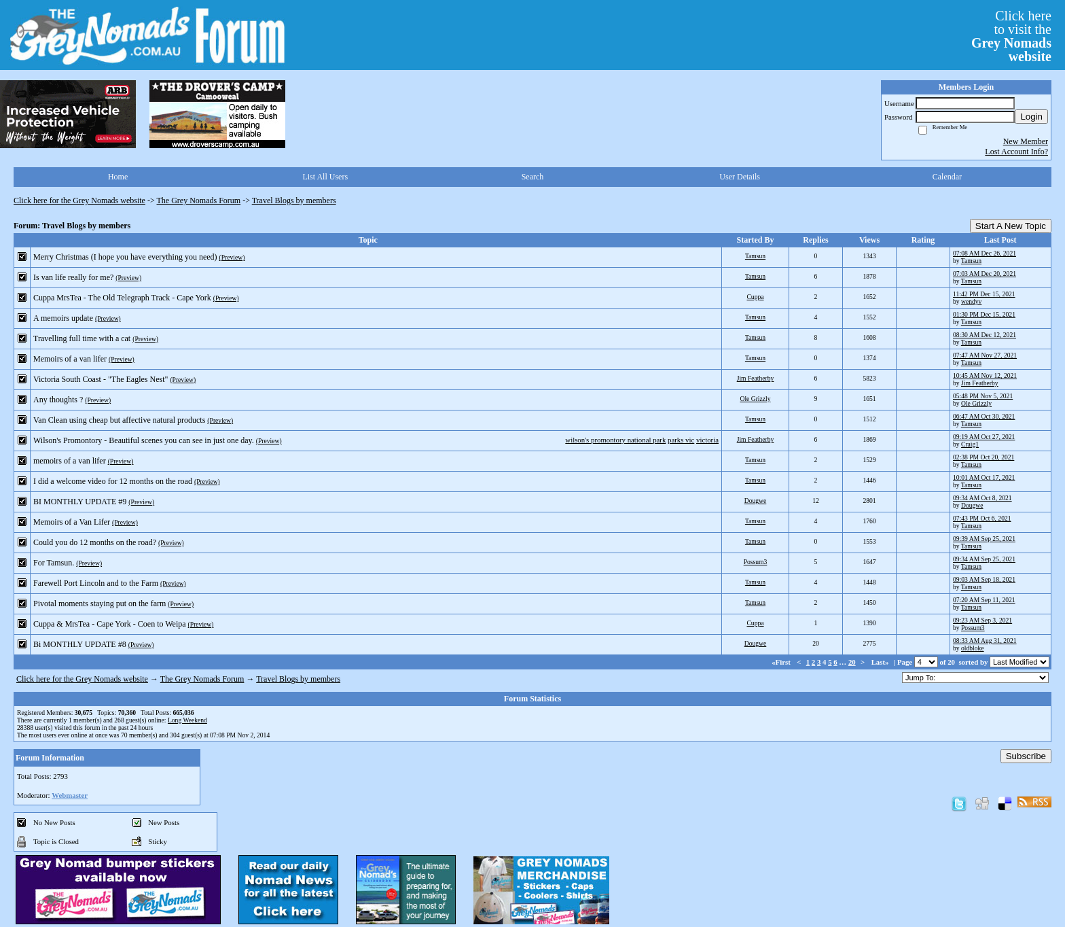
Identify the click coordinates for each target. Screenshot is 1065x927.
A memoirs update (63, 318)
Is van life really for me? (73, 277)
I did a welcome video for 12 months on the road (112, 481)
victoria (707, 440)
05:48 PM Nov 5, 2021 (983, 396)
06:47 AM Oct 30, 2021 (984, 416)
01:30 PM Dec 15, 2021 (984, 314)
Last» (881, 662)
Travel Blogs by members (294, 200)
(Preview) (232, 257)
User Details (739, 176)
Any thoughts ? (58, 399)
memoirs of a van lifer (69, 461)
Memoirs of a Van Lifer (71, 522)
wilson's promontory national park (615, 440)
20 (852, 662)
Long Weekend (187, 720)
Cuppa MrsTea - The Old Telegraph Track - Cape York (122, 297)
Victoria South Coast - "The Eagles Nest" (100, 379)
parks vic (681, 440)
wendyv (971, 301)
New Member (1025, 141)
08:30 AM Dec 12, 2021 (984, 334)
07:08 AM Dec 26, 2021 (984, 253)
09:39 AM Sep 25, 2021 (984, 538)
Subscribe (1026, 756)
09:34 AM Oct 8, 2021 (982, 498)
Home (118, 176)
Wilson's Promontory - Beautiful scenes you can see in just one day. (143, 440)
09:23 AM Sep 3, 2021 (982, 620)
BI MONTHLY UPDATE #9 (79, 501)
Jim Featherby (755, 378)
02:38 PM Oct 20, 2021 (983, 457)
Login (1031, 116)
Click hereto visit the (1011, 36)
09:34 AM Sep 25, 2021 (984, 559)
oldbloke (972, 648)
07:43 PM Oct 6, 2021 (982, 518)
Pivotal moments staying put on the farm (99, 603)
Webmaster (70, 795)
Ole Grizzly (755, 398)
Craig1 (970, 444)
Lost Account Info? (1016, 151)
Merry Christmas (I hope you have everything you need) (125, 257)
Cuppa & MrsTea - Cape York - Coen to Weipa (109, 624)
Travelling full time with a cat (81, 338)
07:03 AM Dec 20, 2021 (984, 273)
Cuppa (754, 296)
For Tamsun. (53, 562)
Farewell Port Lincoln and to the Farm (95, 583)
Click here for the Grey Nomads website (79, 200)
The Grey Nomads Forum (199, 200)
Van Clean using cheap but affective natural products (119, 420)
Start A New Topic (1010, 226)
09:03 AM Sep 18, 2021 (984, 579)
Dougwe (755, 500)
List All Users (325, 176)
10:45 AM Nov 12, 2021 (985, 375)
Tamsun (755, 256)
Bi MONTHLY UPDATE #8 (79, 644)
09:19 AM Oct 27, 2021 (984, 436)
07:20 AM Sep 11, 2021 (984, 600)
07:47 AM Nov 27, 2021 (985, 355)
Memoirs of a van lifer (70, 359)
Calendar (947, 176)
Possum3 (756, 561)
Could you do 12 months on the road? (94, 542)
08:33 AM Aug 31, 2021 (985, 640)
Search (533, 176)
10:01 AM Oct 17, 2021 (984, 477)
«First (782, 662)
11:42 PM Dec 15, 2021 (984, 294)
